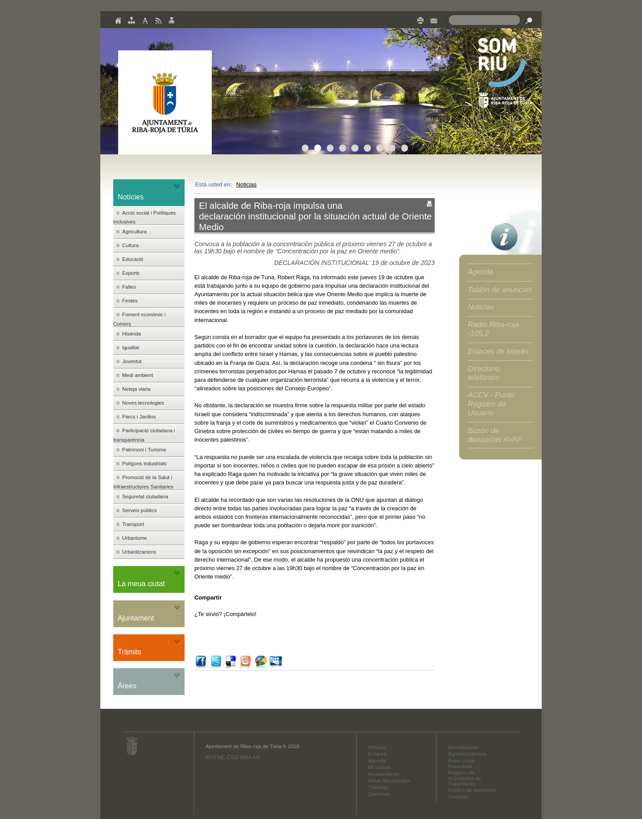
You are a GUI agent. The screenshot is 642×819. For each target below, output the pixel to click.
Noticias (246, 184)
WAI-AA (250, 757)
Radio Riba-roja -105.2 (493, 329)
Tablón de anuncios (500, 289)
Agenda (480, 272)
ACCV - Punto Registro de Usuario (491, 404)
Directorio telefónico (483, 373)
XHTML (215, 757)
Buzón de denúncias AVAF (495, 435)
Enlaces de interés (498, 351)
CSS (232, 757)
